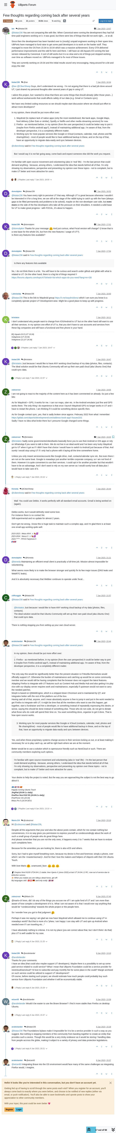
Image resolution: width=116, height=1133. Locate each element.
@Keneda (28, 558)
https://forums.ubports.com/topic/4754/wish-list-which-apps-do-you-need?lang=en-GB (52, 277)
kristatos (15, 317)
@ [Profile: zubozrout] (20, 824)
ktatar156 (16, 82)
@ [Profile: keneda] (16, 561)
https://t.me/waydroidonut (67, 298)
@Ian (24, 82)
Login (18, 1110)
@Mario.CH (28, 896)
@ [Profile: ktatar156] (17, 32)
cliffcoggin (16, 596)
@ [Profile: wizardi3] (17, 1064)
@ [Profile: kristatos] (17, 363)
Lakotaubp (16, 294)
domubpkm (17, 191)
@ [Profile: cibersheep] (18, 146)
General (8, 21)
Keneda (15, 489)
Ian (13, 29)
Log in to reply (106, 21)
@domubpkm (27, 224)
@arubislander (28, 953)
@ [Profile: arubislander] (18, 957)
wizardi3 (15, 999)
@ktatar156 (21, 29)
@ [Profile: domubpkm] (18, 228)
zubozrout (16, 390)
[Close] (110, 1083)
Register (9, 1110)
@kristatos (26, 359)
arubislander (17, 641)
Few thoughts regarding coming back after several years (57, 146)
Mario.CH (16, 820)
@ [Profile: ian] (14, 86)
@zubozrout (27, 820)
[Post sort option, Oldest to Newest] (93, 21)
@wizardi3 (29, 1060)
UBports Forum (27, 4)
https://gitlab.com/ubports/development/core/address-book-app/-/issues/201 (47, 417)
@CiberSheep (26, 489)
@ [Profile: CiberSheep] (24, 86)
